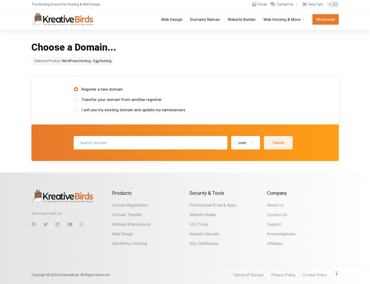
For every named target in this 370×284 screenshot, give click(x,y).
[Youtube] (70, 224)
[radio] (76, 89)
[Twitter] (46, 224)
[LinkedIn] (58, 224)
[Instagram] (82, 224)
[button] (245, 142)
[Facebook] (34, 224)
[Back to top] (337, 274)
